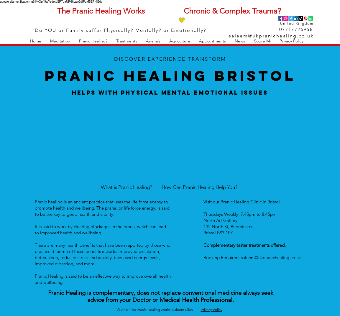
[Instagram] (285, 18)
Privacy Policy (211, 309)
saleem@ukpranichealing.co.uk (271, 36)
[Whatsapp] (310, 18)
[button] (60, 41)
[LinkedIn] (295, 18)
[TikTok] (300, 18)
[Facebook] (280, 18)
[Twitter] (290, 18)
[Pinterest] (305, 18)
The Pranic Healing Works (101, 11)
